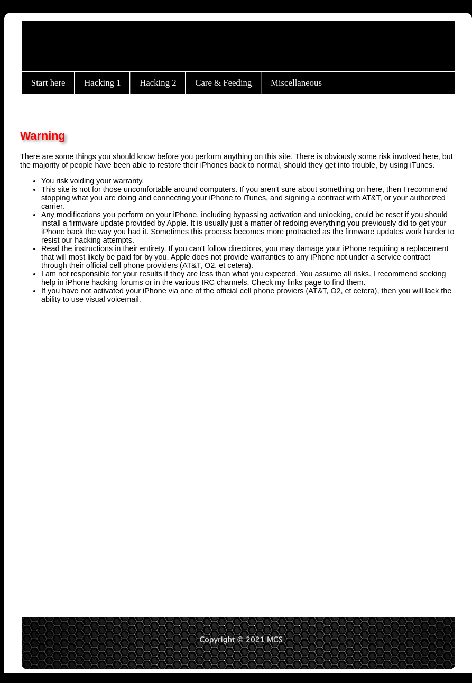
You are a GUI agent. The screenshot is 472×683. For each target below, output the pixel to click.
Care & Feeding (223, 83)
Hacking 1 (102, 83)
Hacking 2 (158, 83)
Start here (48, 83)
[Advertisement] (118, 455)
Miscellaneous (296, 83)
